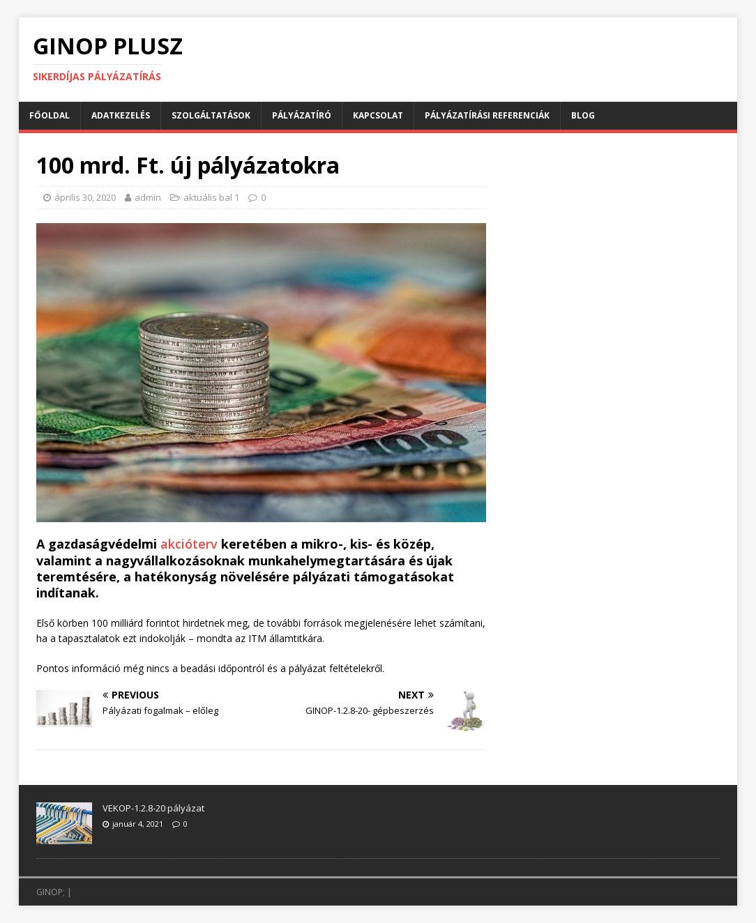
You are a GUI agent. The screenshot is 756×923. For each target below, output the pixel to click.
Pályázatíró (301, 115)
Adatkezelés (120, 115)
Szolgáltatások (211, 115)
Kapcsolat (378, 115)
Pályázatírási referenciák (487, 115)
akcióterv (190, 543)
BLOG (583, 115)
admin (148, 197)
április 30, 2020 (85, 197)
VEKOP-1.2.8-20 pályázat (153, 808)
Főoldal (49, 115)
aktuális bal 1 (211, 197)
